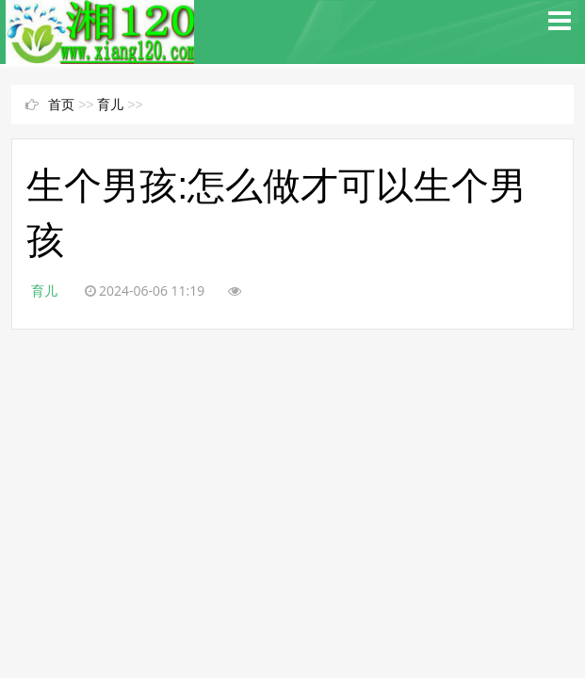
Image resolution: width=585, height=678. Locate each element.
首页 (61, 104)
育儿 (110, 104)
